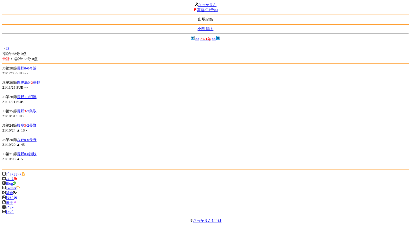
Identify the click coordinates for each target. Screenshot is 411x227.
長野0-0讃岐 (27, 154)
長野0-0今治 (27, 68)
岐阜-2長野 (27, 125)
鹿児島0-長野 (28, 82)
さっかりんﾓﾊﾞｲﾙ (205, 220)
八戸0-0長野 (27, 140)
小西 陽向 (205, 29)
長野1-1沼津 (27, 97)
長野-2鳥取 (27, 111)
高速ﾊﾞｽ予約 (207, 10)
